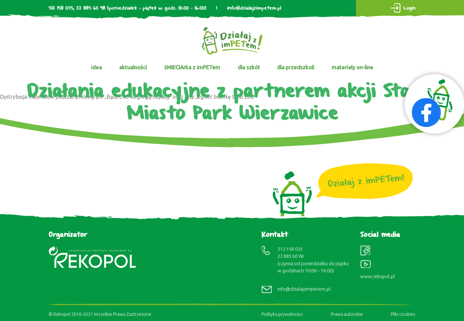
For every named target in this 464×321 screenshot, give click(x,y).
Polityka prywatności (282, 314)
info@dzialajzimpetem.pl (254, 8)
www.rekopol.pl (377, 276)
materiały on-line (352, 67)
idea (96, 67)
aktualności (133, 67)
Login (409, 8)
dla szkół (249, 67)
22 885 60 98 (90, 8)
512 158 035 (61, 8)
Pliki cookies (403, 314)
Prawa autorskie (347, 314)
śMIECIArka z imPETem (192, 67)
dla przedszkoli (295, 67)
